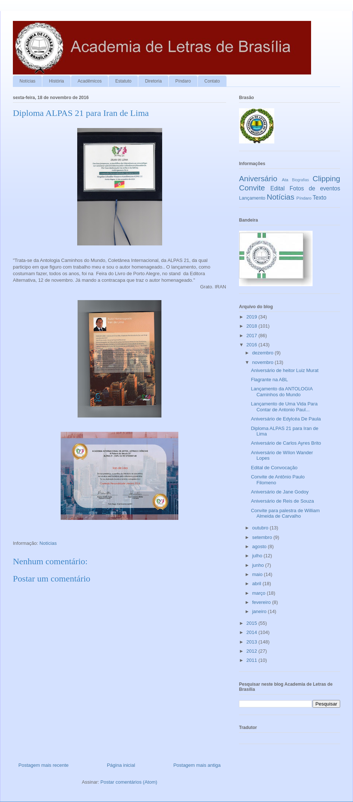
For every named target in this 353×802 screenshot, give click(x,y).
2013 (252, 642)
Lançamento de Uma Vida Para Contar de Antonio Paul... (284, 406)
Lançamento (252, 198)
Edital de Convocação (274, 467)
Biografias (300, 180)
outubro (261, 528)
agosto (260, 546)
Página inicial (121, 765)
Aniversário (258, 178)
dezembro (263, 353)
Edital (277, 188)
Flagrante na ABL (269, 379)
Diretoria (153, 81)
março (259, 593)
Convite (252, 187)
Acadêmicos (89, 81)
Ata (285, 179)
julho (258, 555)
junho (258, 565)
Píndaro (183, 81)
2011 (252, 660)
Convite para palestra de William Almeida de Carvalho (285, 513)
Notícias (27, 81)
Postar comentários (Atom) (128, 782)
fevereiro (262, 602)
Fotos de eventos (315, 188)
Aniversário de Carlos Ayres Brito (286, 443)
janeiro (260, 611)
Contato (212, 81)
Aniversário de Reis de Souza (282, 501)
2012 (252, 651)
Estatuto (123, 81)
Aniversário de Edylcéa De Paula (286, 419)
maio (258, 574)
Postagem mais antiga (197, 765)
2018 (252, 326)
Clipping (326, 178)
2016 (252, 344)
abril (257, 583)
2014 (252, 632)
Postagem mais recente (43, 765)
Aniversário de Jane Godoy (280, 492)
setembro (263, 537)
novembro (263, 362)
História (56, 81)
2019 (252, 317)
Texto (319, 197)
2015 (252, 623)
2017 (252, 335)
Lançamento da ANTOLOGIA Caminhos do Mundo (281, 391)
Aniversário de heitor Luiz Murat (284, 370)
